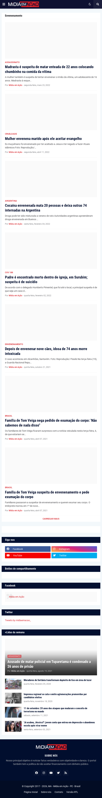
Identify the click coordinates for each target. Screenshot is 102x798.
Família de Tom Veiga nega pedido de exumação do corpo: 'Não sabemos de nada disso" (51, 422)
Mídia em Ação (16, 596)
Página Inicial (31, 792)
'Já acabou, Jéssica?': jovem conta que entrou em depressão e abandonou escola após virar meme (59, 724)
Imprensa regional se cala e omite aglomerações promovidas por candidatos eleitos (55, 696)
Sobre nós (46, 792)
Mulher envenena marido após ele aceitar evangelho (43, 139)
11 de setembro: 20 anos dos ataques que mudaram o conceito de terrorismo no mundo (55, 710)
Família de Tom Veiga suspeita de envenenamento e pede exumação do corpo (47, 494)
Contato (59, 792)
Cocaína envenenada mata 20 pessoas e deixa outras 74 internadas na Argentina (46, 207)
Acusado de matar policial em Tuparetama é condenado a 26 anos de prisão (49, 664)
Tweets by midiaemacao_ (18, 620)
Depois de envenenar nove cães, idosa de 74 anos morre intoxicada (46, 351)
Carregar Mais (51, 519)
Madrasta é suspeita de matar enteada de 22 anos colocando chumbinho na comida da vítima (49, 69)
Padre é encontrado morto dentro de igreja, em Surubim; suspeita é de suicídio (46, 279)
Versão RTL (72, 792)
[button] (4, 4)
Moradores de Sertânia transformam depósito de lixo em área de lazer (58, 680)
